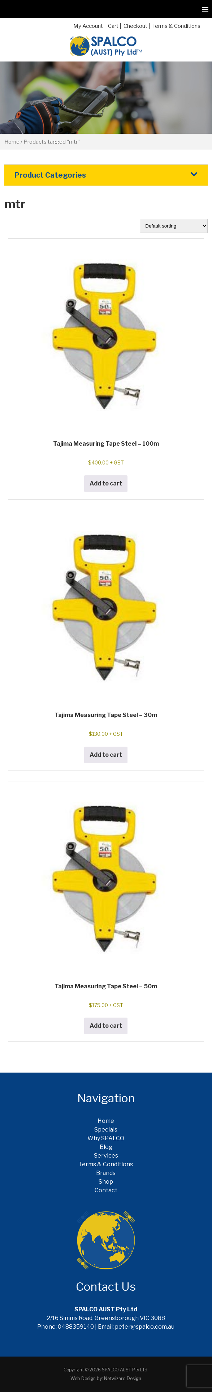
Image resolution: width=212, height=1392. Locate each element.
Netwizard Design (122, 1378)
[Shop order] (174, 226)
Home (12, 142)
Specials (105, 1129)
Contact (106, 1190)
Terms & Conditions (176, 26)
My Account (88, 26)
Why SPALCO (105, 1138)
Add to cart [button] (106, 483)
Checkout (135, 26)
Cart (113, 26)
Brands (106, 1173)
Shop (106, 1181)
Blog (106, 1146)
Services (106, 1155)
